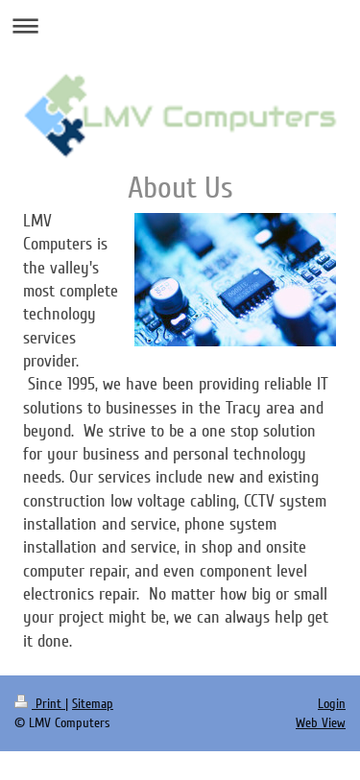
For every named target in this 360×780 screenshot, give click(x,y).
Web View (321, 723)
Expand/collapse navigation (180, 25)
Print (39, 704)
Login (332, 704)
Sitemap (92, 704)
